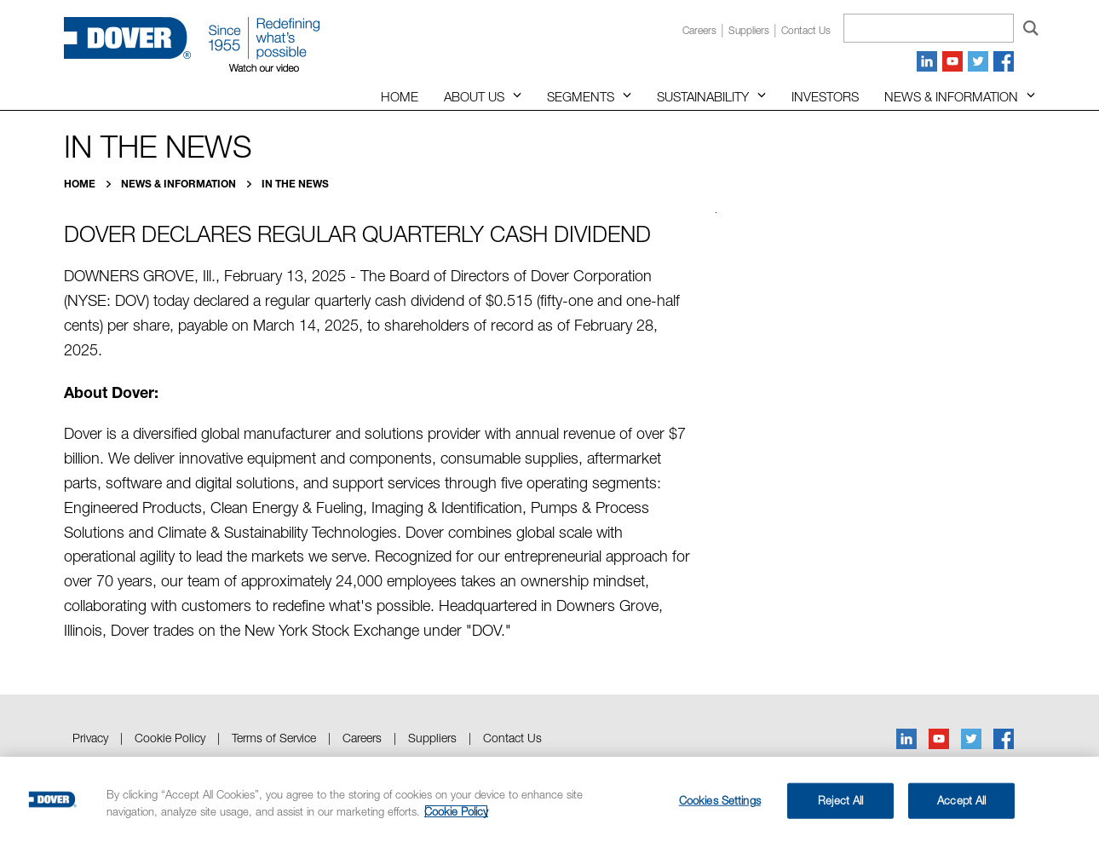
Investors (825, 96)
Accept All (961, 800)
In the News (295, 183)
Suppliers (748, 30)
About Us (474, 96)
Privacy (90, 737)
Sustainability (703, 96)
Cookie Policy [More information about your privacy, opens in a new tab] (456, 811)
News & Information (951, 96)
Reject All (840, 800)
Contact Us (512, 737)
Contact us (806, 30)
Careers (699, 30)
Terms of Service (274, 737)
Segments (580, 96)
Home (399, 96)
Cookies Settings (720, 800)
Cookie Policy (170, 737)
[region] (549, 799)
